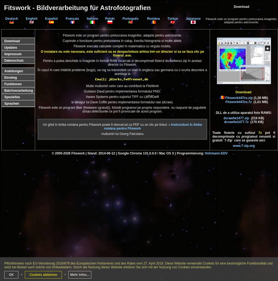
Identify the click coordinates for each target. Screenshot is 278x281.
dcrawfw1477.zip (236, 118)
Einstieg (10, 78)
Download (12, 41)
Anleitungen (13, 71)
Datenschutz (14, 60)
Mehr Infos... (79, 275)
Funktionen (13, 84)
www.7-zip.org (244, 146)
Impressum (13, 54)
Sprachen (11, 103)
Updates (10, 47)
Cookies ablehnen (43, 275)
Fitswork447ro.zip (239, 98)
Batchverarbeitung (18, 90)
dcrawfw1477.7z (236, 122)
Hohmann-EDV (216, 153)
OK (11, 275)
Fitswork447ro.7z (239, 102)
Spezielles (12, 97)
